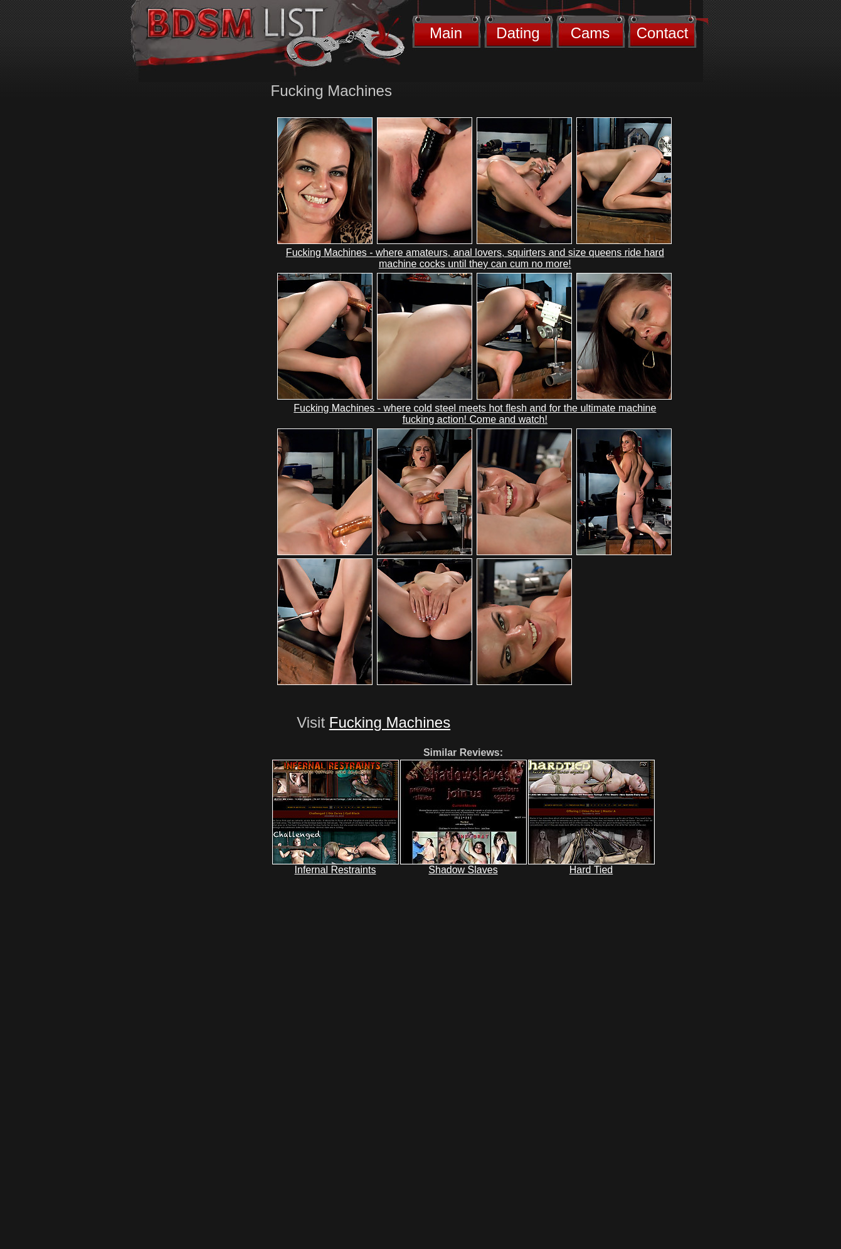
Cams (590, 32)
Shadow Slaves (462, 869)
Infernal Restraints (335, 869)
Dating (517, 32)
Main (446, 32)
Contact (663, 32)
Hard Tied (591, 869)
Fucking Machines (389, 722)
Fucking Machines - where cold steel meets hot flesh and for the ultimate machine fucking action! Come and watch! (475, 414)
